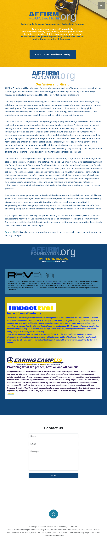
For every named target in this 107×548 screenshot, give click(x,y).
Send (53, 475)
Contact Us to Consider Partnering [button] (52, 54)
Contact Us (50, 261)
